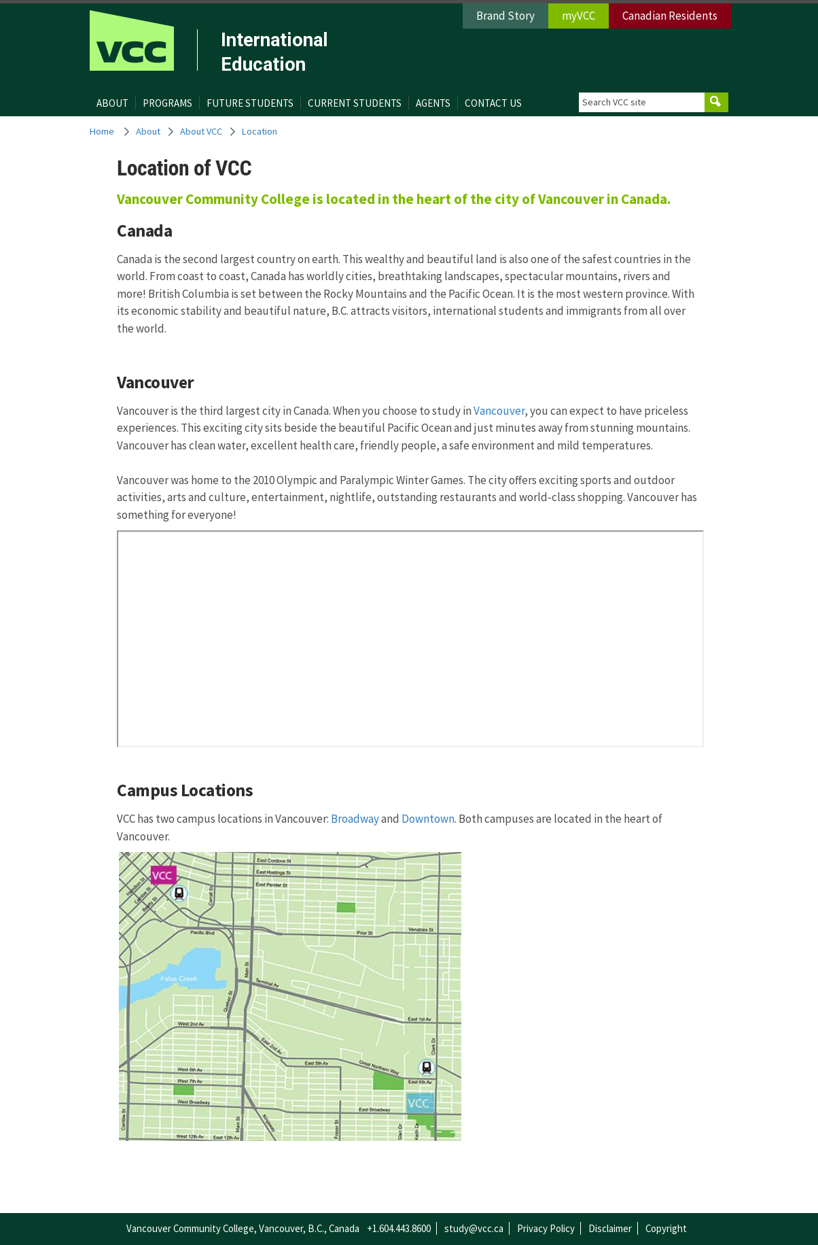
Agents (433, 103)
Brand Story (505, 15)
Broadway (355, 818)
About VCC (201, 131)
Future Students (250, 103)
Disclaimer (610, 1228)
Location (259, 131)
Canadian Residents (669, 15)
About (112, 103)
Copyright (666, 1228)
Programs (167, 103)
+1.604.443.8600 (399, 1228)
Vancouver (499, 410)
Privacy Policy (546, 1228)
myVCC (578, 15)
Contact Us (493, 103)
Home (102, 131)
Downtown (428, 818)
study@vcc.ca (473, 1228)
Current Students (355, 103)
